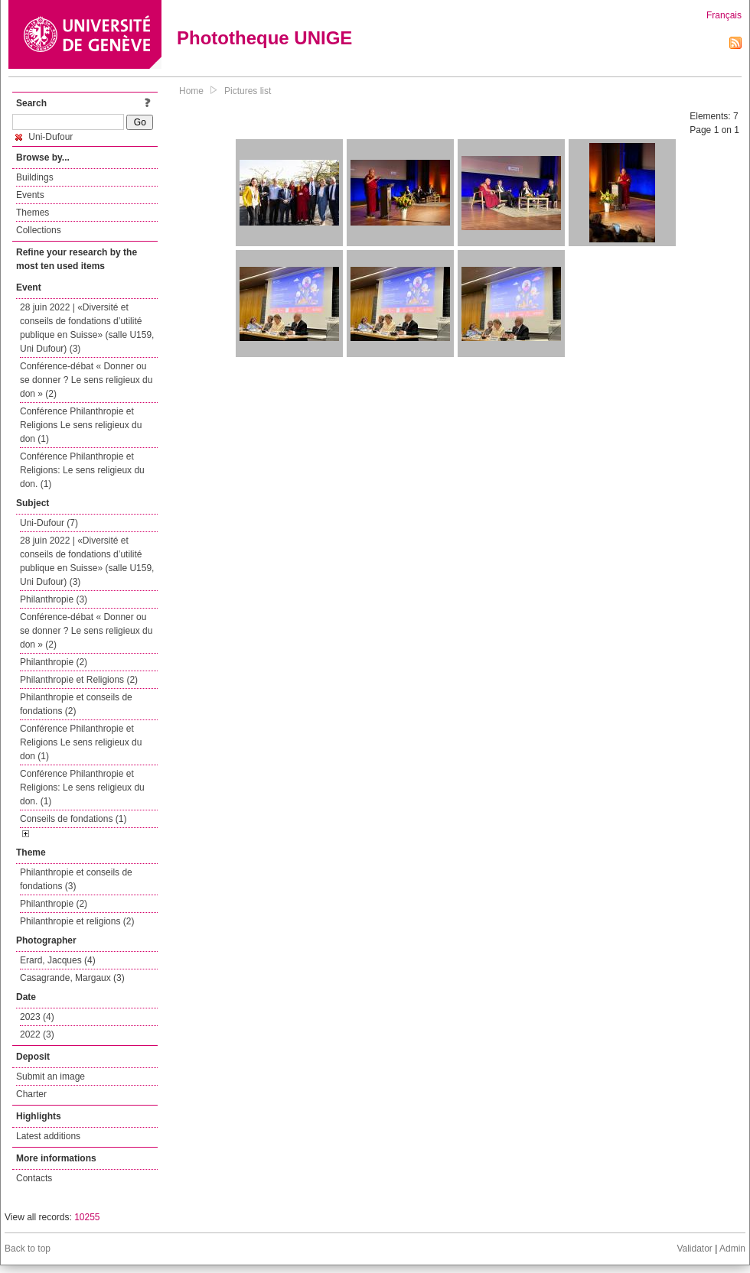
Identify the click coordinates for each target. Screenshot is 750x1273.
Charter (31, 1094)
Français (724, 15)
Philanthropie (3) (53, 599)
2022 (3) (37, 1034)
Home (191, 91)
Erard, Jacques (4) (58, 960)
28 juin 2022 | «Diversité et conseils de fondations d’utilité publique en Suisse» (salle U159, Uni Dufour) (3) (87, 328)
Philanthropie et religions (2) (77, 921)
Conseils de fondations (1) (73, 818)
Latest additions (48, 1136)
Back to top (28, 1248)
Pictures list (247, 91)
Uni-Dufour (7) (49, 523)
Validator (694, 1248)
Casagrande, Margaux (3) (72, 978)
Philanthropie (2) (53, 662)
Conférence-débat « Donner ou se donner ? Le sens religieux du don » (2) (86, 380)
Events (30, 195)
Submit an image (50, 1076)
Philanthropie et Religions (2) (79, 679)
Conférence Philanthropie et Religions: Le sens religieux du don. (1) (82, 470)
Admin (732, 1248)
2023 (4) (37, 1017)
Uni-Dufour (44, 137)
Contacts (34, 1178)
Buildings (35, 177)
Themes (32, 212)
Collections (38, 230)
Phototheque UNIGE (264, 38)
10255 (86, 1217)
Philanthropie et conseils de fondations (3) (76, 879)
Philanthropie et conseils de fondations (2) (76, 704)
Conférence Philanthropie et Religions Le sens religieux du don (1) (81, 425)
